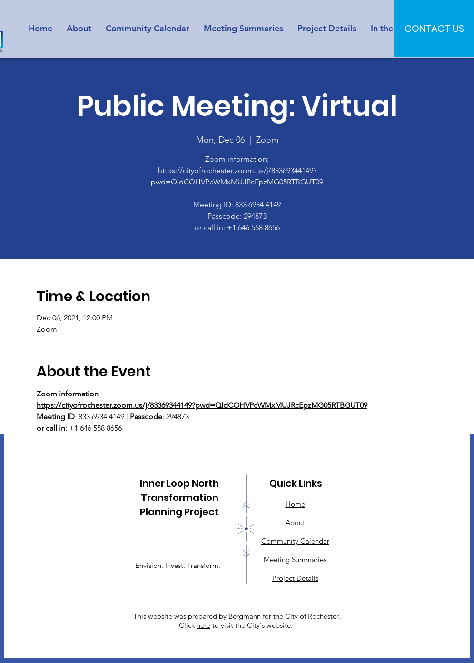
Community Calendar (295, 541)
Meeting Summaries (295, 559)
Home (295, 504)
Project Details (295, 578)
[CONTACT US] (434, 28)
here (203, 625)
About (295, 522)
